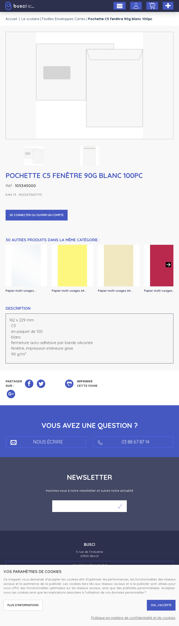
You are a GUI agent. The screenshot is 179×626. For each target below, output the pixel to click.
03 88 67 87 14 (123, 442)
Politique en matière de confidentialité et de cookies (133, 617)
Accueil (11, 19)
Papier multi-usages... (21, 290)
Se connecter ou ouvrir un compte (37, 215)
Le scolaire (30, 19)
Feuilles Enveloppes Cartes (64, 19)
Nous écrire (36, 442)
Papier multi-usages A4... (69, 290)
